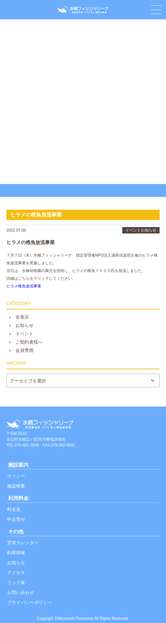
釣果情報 (16, 552)
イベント (24, 333)
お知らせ (24, 325)
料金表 (14, 509)
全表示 (22, 317)
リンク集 (16, 582)
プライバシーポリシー (29, 602)
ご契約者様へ (28, 342)
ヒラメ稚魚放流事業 (23, 286)
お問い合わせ (20, 592)
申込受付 (16, 519)
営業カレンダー (23, 542)
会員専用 (24, 350)
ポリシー (16, 475)
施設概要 (16, 485)
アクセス (16, 572)
